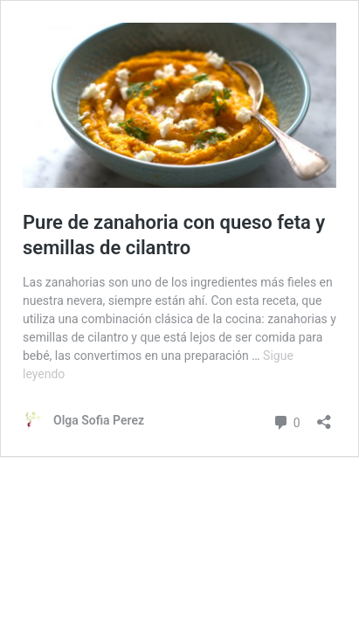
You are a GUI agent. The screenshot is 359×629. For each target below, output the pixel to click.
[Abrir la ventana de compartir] (324, 416)
